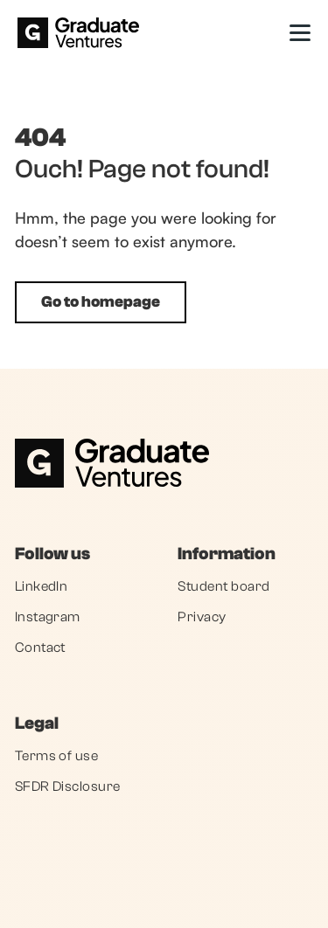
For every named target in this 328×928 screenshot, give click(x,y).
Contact (40, 647)
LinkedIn (41, 586)
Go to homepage (100, 302)
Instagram (47, 617)
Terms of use (57, 756)
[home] (78, 32)
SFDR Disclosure (68, 786)
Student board (223, 586)
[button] (300, 32)
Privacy (202, 617)
